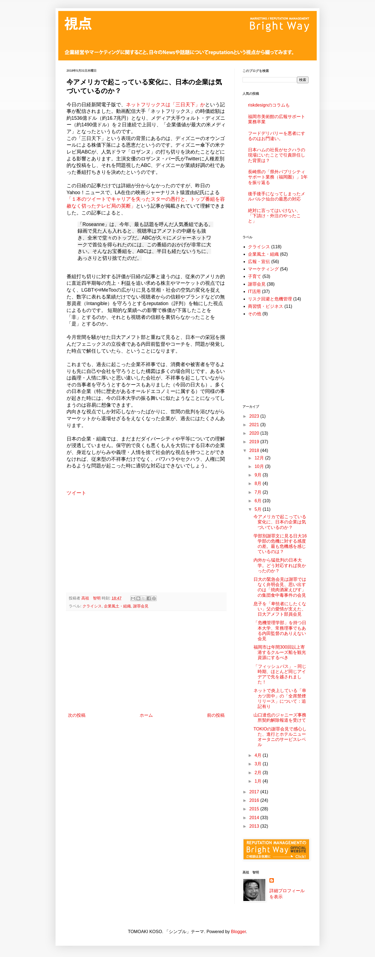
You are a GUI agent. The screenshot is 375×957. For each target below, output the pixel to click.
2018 (254, 450)
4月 (259, 755)
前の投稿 (216, 715)
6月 (259, 500)
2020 (254, 433)
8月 (259, 483)
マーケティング (263, 269)
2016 (254, 800)
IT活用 (254, 291)
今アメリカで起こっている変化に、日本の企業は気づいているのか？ (279, 521)
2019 (254, 441)
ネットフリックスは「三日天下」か (165, 104)
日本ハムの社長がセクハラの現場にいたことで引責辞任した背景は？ (276, 155)
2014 (254, 817)
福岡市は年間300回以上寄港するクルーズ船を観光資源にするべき (279, 652)
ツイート (76, 493)
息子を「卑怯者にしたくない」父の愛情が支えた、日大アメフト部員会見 (279, 608)
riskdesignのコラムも (269, 105)
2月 (259, 772)
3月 (259, 763)
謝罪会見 (140, 606)
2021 (254, 424)
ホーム (146, 715)
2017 (254, 791)
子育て (254, 276)
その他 (254, 313)
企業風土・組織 (117, 606)
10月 (260, 466)
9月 (259, 475)
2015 (254, 809)
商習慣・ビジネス (265, 306)
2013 (254, 826)
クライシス (92, 606)
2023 (254, 416)
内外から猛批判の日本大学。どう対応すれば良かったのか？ (279, 565)
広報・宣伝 (259, 261)
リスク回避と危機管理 (270, 299)
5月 (259, 509)
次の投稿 (77, 715)
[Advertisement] (146, 548)
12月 (260, 458)
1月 (259, 781)
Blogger (238, 931)
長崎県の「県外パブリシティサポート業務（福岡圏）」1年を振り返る (278, 177)
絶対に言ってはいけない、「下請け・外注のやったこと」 (274, 215)
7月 (259, 492)
